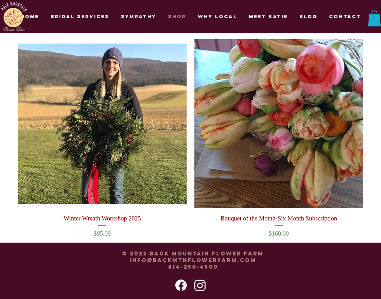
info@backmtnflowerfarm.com (192, 260)
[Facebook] (181, 285)
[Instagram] (200, 285)
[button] (374, 18)
